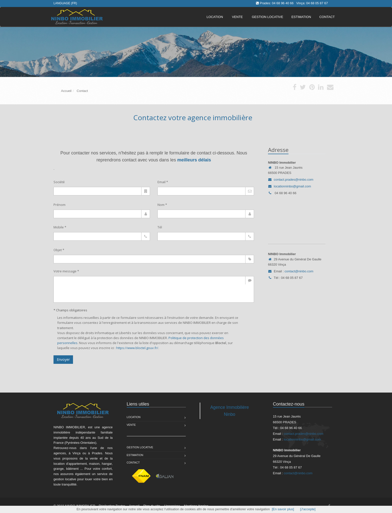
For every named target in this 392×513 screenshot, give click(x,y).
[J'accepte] (308, 509)
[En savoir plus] (283, 509)
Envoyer (63, 359)
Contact (133, 462)
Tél (160, 227)
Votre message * (66, 271)
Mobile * (60, 227)
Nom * (162, 204)
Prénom (60, 204)
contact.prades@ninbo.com (293, 179)
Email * (163, 182)
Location (214, 17)
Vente (237, 17)
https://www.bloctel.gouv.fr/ (137, 348)
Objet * (59, 250)
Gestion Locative (140, 447)
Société (59, 182)
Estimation (135, 455)
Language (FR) (65, 3)
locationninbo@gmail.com (292, 186)
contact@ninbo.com (298, 271)
